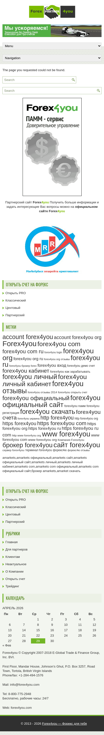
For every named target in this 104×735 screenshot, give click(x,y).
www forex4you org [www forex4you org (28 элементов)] (42, 440)
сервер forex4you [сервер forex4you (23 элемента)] (13, 450)
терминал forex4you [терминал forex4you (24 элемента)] (38, 450)
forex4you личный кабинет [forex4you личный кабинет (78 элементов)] (44, 380)
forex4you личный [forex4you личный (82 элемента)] (29, 377)
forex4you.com (21, 707)
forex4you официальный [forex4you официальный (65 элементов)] (36, 398)
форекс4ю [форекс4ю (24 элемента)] (60, 450)
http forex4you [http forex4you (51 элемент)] (57, 418)
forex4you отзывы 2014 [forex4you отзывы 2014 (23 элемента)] (42, 392)
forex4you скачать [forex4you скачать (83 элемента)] (47, 411)
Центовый (12, 308)
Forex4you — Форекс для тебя (64, 723)
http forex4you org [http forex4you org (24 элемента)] (86, 418)
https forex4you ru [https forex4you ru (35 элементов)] (44, 428)
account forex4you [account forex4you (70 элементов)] (27, 336)
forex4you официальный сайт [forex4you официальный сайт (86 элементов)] (51, 401)
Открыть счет (15, 579)
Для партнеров (16, 549)
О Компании (14, 571)
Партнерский (15, 315)
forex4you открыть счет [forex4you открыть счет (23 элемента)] (73, 392)
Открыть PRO (15, 293)
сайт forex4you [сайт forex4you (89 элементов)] (77, 445)
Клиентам (12, 557)
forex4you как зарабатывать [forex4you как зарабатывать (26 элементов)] (70, 371)
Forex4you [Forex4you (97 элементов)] (19, 344)
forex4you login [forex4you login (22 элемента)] (53, 352)
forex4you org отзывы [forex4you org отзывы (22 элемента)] (57, 359)
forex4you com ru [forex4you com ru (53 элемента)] (23, 351)
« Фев (6, 645)
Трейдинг (12, 586)
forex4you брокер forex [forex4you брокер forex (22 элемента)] (23, 365)
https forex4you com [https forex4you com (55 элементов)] (61, 423)
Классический (15, 300)
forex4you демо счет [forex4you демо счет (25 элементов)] (81, 366)
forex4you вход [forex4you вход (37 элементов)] (52, 365)
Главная (11, 542)
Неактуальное (15, 564)
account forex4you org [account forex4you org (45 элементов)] (77, 337)
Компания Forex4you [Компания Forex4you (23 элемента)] (71, 439)
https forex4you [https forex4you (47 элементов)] (19, 423)
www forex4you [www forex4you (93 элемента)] (66, 434)
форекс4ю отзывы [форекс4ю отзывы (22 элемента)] (79, 450)
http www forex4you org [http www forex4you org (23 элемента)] (26, 435)
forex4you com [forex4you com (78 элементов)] (58, 344)
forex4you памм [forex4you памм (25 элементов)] (75, 406)
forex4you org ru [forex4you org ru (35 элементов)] (28, 358)
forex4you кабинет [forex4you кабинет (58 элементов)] (25, 371)
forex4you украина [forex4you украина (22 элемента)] (28, 418)
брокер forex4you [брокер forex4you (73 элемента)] (27, 445)
